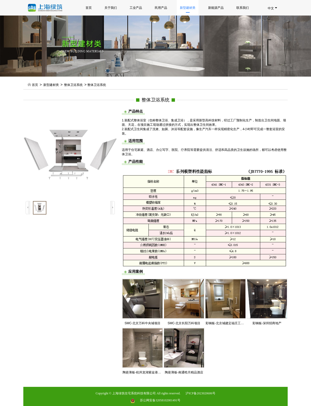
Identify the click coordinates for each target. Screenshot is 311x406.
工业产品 (136, 8)
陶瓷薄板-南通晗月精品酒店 (184, 372)
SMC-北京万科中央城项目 (143, 323)
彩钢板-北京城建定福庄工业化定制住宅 (232, 323)
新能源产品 (216, 8)
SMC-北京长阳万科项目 (184, 323)
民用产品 (161, 8)
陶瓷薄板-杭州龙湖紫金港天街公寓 (146, 372)
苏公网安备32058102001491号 (160, 400)
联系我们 (242, 8)
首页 (89, 8)
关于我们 (110, 8)
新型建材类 (188, 9)
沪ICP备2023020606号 (200, 393)
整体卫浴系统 (73, 85)
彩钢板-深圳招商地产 (266, 323)
